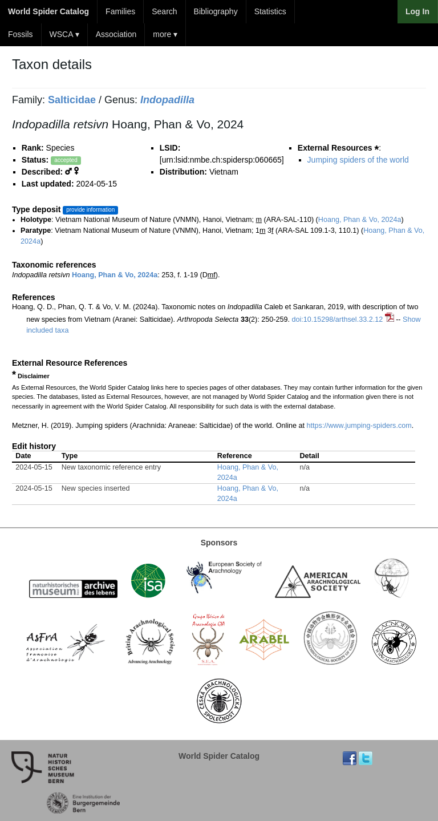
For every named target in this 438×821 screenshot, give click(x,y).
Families (120, 11)
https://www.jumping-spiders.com (359, 426)
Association (116, 34)
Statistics (270, 11)
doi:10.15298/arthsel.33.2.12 (337, 319)
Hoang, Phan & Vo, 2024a (360, 220)
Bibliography (216, 11)
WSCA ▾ (64, 34)
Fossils (20, 34)
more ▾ (165, 34)
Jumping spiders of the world (358, 159)
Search (164, 11)
